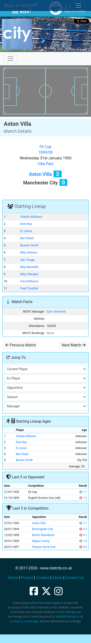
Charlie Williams (31, 216)
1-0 (83, 541)
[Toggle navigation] (10, 58)
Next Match (74, 345)
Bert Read (27, 238)
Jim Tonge (27, 260)
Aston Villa (40, 174)
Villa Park (46, 164)
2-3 (83, 529)
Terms (12, 577)
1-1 (83, 492)
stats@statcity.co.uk (69, 616)
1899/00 (45, 152)
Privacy (27, 577)
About (57, 577)
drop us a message (26, 621)
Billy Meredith (29, 267)
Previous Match (20, 345)
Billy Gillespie (29, 274)
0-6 (83, 547)
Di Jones (26, 231)
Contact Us (74, 577)
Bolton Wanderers (43, 535)
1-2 (83, 498)
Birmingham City (42, 529)
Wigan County (41, 541)
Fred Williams (29, 281)
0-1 (83, 535)
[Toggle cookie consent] (78, 5)
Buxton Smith (29, 245)
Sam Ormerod (56, 311)
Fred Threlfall (29, 288)
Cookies (42, 577)
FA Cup (45, 146)
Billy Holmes (28, 252)
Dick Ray (26, 224)
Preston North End (43, 547)
